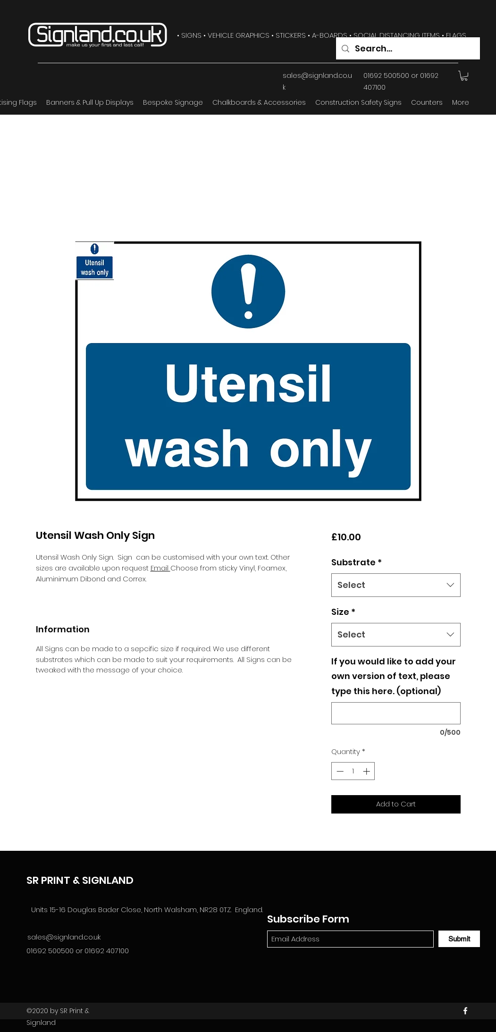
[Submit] (459, 939)
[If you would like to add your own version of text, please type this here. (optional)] (396, 713)
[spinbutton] (353, 771)
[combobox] (395, 585)
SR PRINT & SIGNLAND (80, 880)
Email (160, 568)
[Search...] (407, 48)
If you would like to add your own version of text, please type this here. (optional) (393, 676)
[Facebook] (465, 1010)
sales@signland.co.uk (64, 937)
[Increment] (367, 771)
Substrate (356, 562)
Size (343, 612)
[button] (464, 76)
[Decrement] (339, 771)
